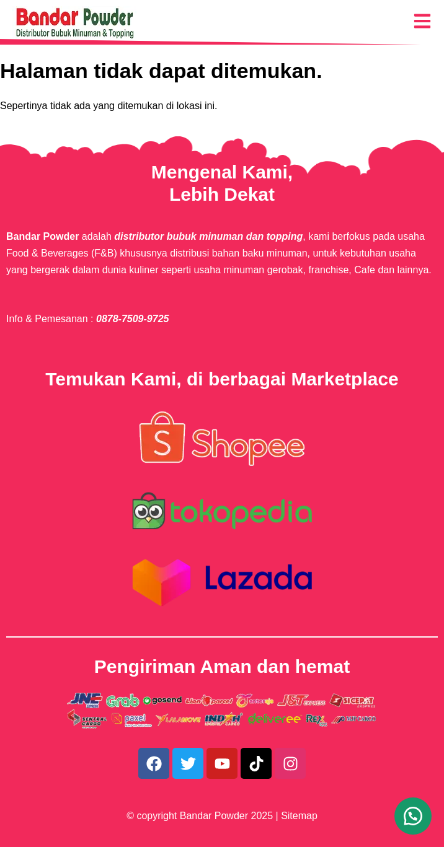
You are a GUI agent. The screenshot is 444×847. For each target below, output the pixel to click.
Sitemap (299, 815)
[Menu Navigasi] (422, 21)
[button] (413, 816)
